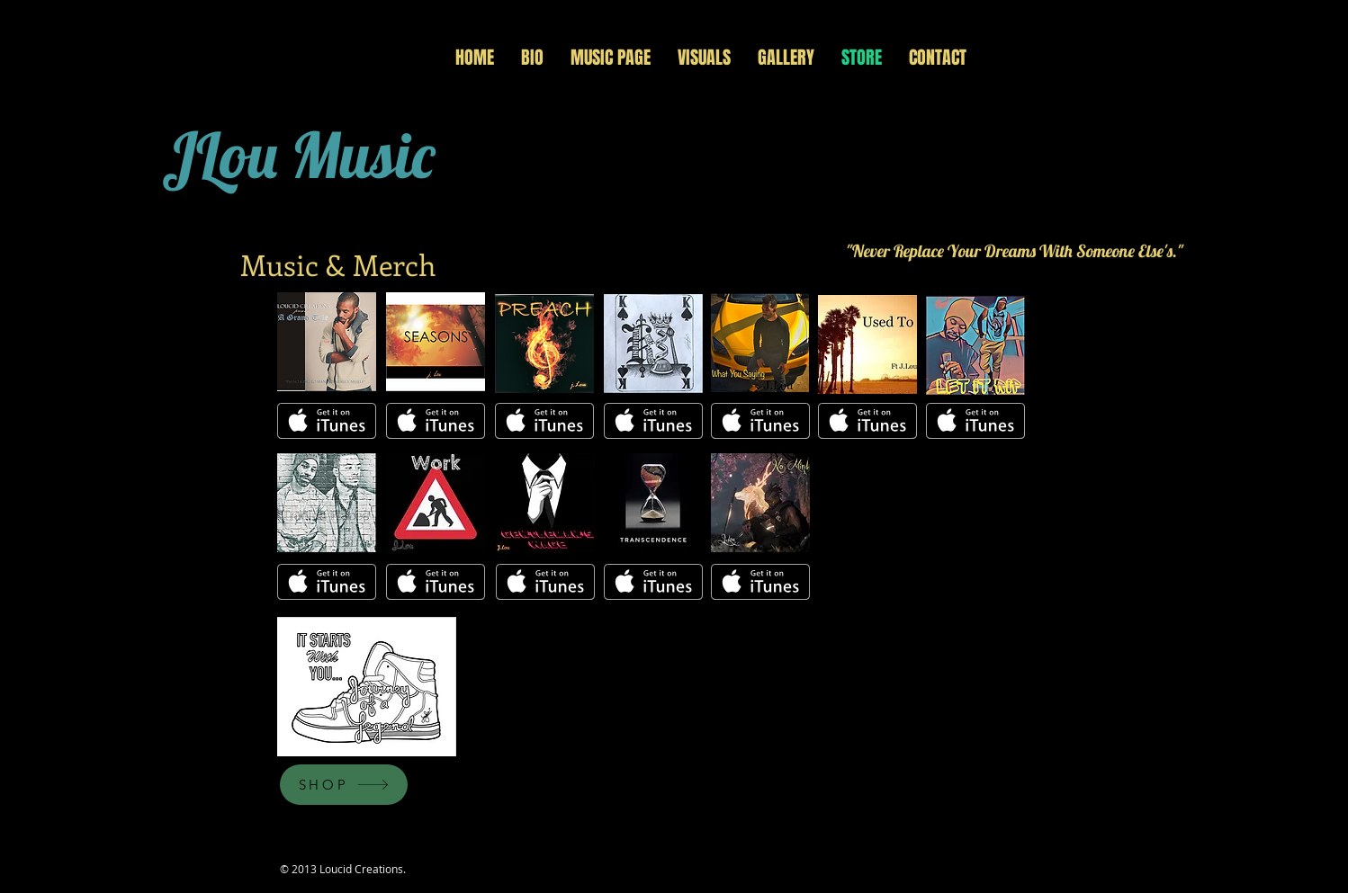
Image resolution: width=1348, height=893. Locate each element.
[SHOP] (344, 784)
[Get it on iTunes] (326, 421)
